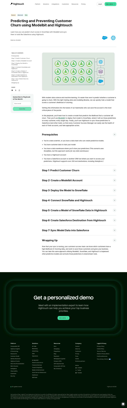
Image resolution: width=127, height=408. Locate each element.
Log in (100, 4)
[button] (123, 404)
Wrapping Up (15, 82)
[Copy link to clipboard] (19, 90)
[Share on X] (15, 90)
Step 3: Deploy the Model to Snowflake (19, 64)
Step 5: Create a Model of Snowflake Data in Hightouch (19, 71)
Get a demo (110, 4)
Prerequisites (15, 56)
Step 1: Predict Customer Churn (20, 58)
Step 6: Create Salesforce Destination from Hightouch (19, 75)
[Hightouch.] (17, 4)
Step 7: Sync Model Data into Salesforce (20, 79)
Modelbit (61, 118)
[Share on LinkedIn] (12, 90)
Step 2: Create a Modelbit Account (21, 60)
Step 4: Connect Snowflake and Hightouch (21, 67)
